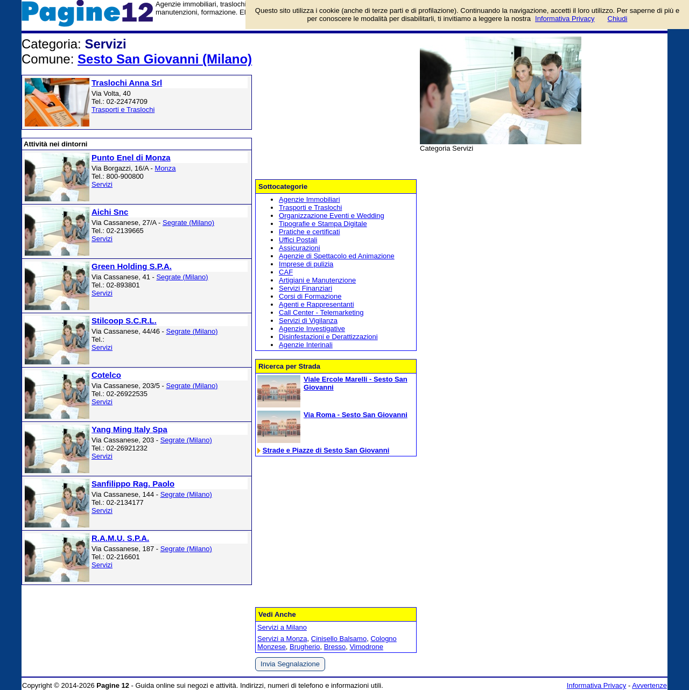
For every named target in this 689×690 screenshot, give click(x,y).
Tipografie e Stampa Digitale (323, 224)
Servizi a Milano (282, 627)
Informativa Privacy (597, 685)
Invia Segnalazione (290, 664)
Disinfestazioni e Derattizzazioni (328, 337)
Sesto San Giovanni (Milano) (165, 59)
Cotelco (106, 374)
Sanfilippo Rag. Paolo (133, 483)
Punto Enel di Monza (131, 157)
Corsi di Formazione (310, 296)
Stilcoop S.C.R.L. (124, 320)
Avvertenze (649, 685)
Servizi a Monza (282, 639)
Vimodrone (366, 647)
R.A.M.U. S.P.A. (120, 538)
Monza (165, 168)
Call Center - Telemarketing (321, 312)
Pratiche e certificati (309, 232)
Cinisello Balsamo (339, 639)
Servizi (102, 184)
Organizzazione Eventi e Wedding (331, 216)
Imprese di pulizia (306, 264)
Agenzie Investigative (312, 329)
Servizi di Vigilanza (308, 320)
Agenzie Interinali (306, 345)
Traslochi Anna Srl (127, 82)
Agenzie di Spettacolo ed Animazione (337, 256)
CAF (286, 272)
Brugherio (305, 647)
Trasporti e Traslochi (123, 109)
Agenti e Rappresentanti (316, 304)
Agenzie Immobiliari (309, 199)
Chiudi (618, 19)
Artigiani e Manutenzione (317, 280)
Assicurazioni (299, 248)
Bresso (335, 647)
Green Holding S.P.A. (132, 266)
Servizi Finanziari (305, 288)
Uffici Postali (298, 240)
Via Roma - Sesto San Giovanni (355, 415)
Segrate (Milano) (188, 223)
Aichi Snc (110, 211)
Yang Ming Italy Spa (129, 429)
